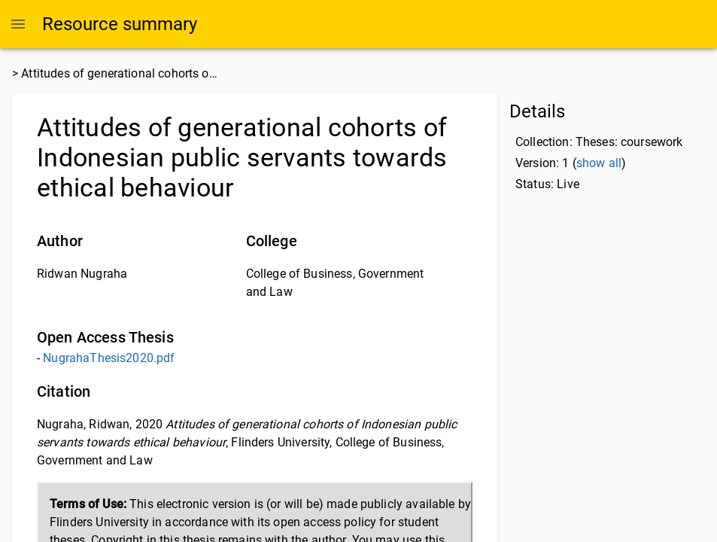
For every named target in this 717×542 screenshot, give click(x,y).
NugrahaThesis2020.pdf (109, 358)
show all (598, 163)
